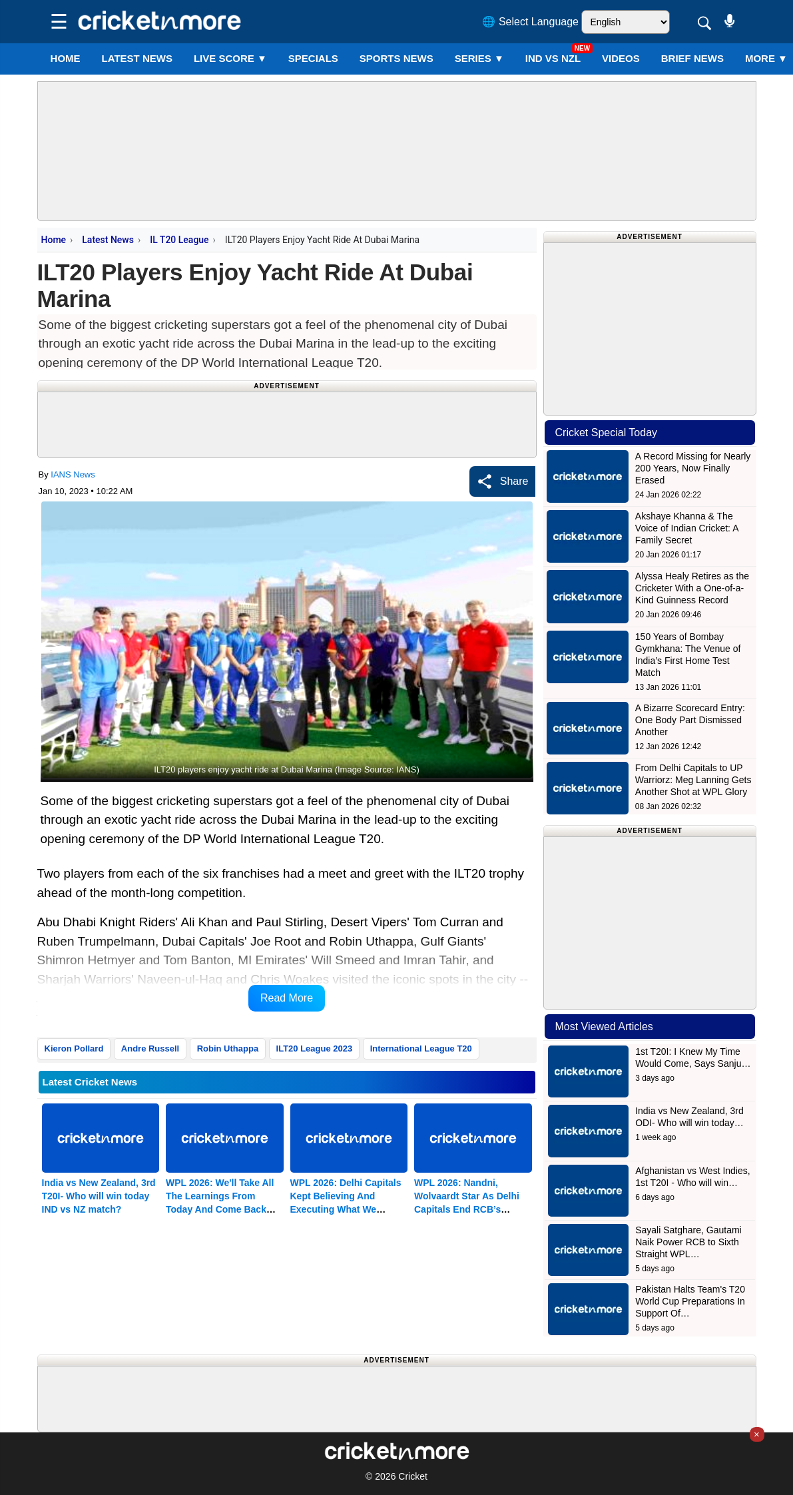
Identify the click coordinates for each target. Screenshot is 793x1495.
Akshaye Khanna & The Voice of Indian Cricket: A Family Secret (686, 528)
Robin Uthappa (227, 1048)
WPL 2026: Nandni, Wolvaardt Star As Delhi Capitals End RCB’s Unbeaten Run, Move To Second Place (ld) (466, 1209)
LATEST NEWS (137, 58)
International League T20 (421, 1048)
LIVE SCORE (230, 58)
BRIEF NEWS (692, 58)
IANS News (73, 474)
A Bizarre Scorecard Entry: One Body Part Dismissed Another (690, 720)
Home (66, 58)
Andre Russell (150, 1048)
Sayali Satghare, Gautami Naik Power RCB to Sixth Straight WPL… (688, 1242)
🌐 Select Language (530, 21)
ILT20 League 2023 (314, 1048)
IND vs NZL (553, 58)
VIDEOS (621, 58)
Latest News (108, 239)
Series (479, 58)
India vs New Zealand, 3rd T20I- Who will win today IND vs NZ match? (99, 1196)
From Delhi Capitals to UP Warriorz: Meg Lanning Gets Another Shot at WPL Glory (693, 779)
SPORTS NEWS (396, 58)
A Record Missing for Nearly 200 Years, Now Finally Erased (693, 468)
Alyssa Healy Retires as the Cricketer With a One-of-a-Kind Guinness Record (692, 588)
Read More (286, 998)
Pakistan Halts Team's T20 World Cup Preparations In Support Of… (690, 1301)
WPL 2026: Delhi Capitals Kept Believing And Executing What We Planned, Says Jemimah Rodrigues (345, 1209)
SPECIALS (313, 58)
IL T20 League (179, 239)
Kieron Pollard (74, 1048)
